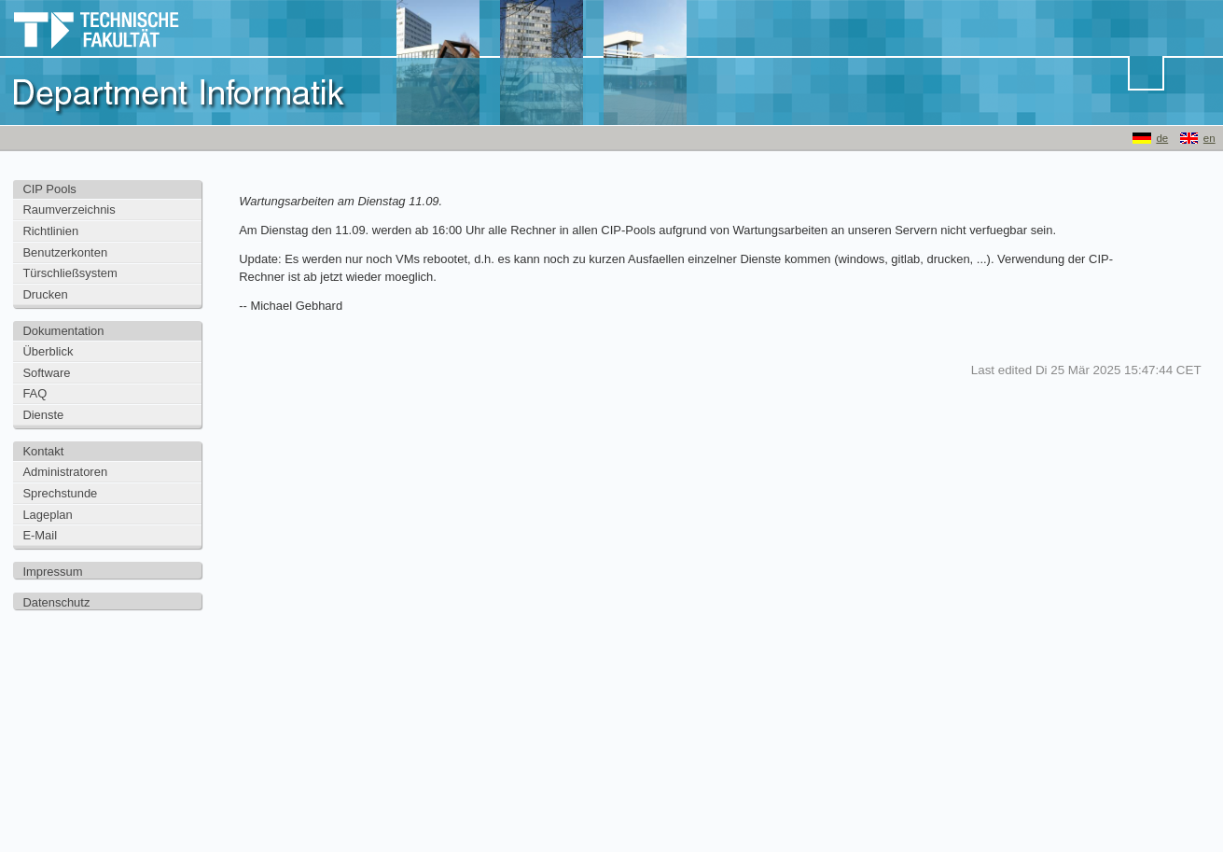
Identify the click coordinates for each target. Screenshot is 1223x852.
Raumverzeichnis (68, 209)
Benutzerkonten (64, 252)
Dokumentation (63, 331)
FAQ (34, 393)
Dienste (42, 415)
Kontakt (42, 451)
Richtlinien (50, 231)
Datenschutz (56, 602)
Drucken (44, 294)
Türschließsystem (69, 273)
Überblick (47, 351)
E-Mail (39, 535)
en (1209, 138)
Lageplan (47, 515)
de (1162, 138)
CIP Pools (49, 189)
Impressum (52, 572)
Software (46, 373)
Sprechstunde (59, 493)
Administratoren (64, 472)
